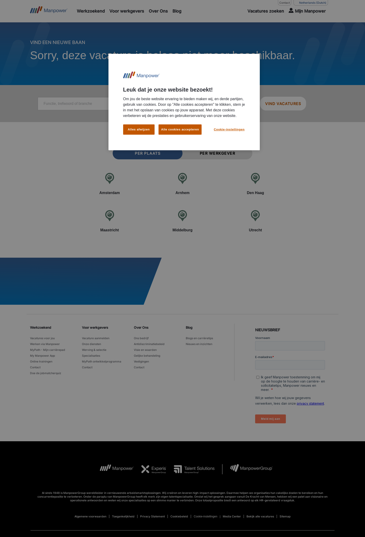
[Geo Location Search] (249, 103)
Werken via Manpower (45, 344)
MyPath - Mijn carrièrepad (47, 350)
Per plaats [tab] (147, 153)
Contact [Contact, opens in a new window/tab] (284, 2)
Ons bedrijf (141, 338)
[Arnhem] (182, 184)
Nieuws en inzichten (199, 344)
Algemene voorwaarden (90, 516)
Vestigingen (141, 361)
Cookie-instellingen (205, 516)
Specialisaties (91, 355)
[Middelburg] (182, 221)
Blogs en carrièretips (199, 338)
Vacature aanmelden (95, 338)
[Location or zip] (219, 103)
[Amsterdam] (109, 184)
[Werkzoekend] (91, 11)
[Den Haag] (255, 184)
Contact (35, 367)
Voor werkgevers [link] (95, 327)
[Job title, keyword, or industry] (108, 103)
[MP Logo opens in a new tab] (113, 469)
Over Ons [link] (141, 327)
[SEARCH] (263, 11)
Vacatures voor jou (42, 338)
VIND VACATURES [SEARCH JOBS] (283, 103)
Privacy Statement (152, 516)
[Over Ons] (158, 11)
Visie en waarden (145, 350)
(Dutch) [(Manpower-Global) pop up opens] (310, 3)
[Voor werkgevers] (126, 11)
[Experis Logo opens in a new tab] (150, 469)
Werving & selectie (94, 350)
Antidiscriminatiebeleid (149, 344)
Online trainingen (41, 361)
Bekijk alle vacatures (260, 516)
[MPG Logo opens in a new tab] (248, 469)
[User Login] (307, 11)
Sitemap (285, 516)
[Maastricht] (109, 221)
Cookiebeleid (179, 516)
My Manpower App (42, 355)
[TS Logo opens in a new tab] (190, 469)
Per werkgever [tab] (217, 153)
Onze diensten (91, 344)
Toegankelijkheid (123, 516)
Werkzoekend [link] (40, 327)
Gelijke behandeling (147, 355)
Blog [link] (189, 327)
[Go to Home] (49, 11)
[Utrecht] (255, 221)
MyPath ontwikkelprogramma (101, 361)
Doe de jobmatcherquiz (45, 373)
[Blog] (176, 11)
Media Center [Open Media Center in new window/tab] (232, 516)
